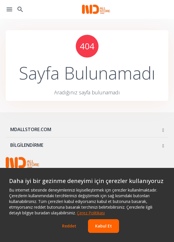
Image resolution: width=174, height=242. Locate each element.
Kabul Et (103, 226)
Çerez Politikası (91, 212)
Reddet (69, 226)
